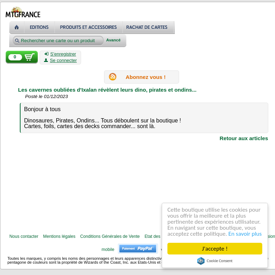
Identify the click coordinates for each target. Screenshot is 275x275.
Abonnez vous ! (146, 77)
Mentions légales (59, 236)
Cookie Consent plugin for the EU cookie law (215, 261)
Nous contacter (23, 236)
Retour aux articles (244, 138)
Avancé (113, 40)
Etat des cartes (158, 236)
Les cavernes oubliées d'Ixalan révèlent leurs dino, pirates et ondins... (107, 90)
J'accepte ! (215, 248)
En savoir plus (245, 233)
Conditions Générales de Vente (110, 236)
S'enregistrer (60, 54)
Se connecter (60, 60)
